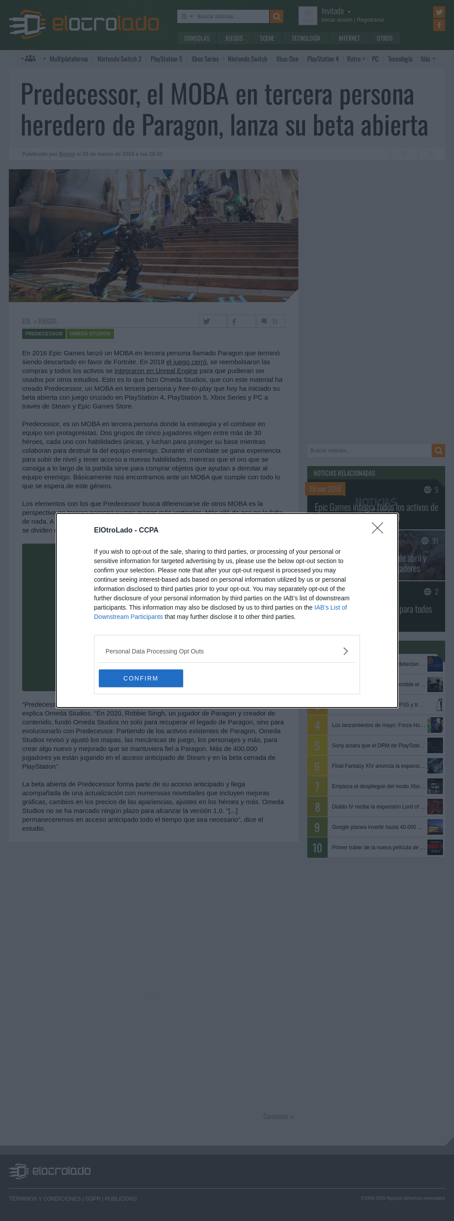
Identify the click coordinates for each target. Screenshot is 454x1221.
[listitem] (227, 651)
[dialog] (227, 610)
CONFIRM (140, 677)
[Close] (380, 530)
